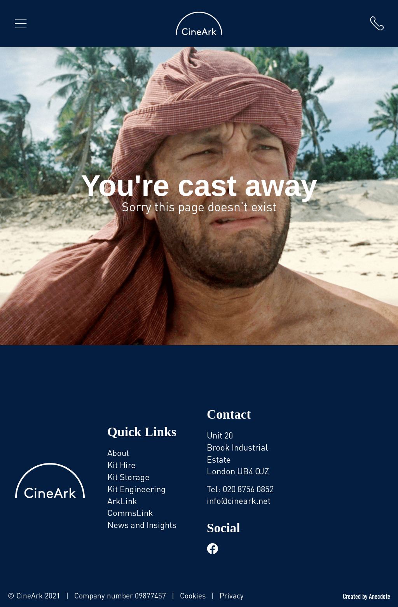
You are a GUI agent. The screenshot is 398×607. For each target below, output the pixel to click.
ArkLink (122, 501)
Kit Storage (128, 477)
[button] (21, 23)
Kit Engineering (136, 489)
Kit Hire (121, 465)
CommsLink (130, 512)
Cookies (193, 595)
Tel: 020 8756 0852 (240, 489)
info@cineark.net (239, 500)
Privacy (232, 595)
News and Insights (141, 524)
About (118, 452)
